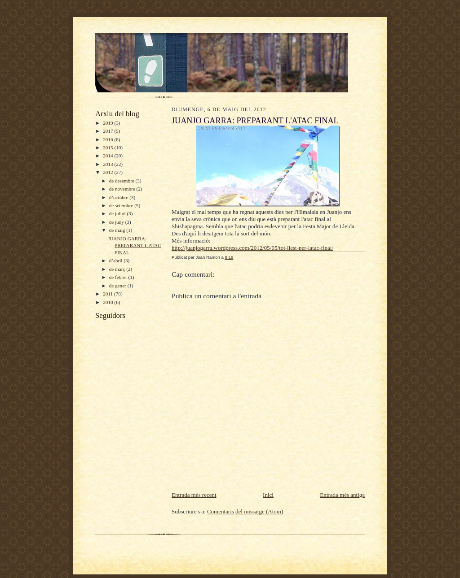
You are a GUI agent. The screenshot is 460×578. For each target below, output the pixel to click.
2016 (108, 139)
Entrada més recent (194, 494)
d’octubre (119, 197)
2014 (108, 155)
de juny (117, 222)
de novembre (123, 188)
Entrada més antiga (342, 494)
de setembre (121, 205)
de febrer (118, 277)
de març (117, 269)
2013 (108, 164)
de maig (117, 230)
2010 (108, 302)
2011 (108, 293)
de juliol (118, 213)
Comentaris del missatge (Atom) (245, 511)
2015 (108, 147)
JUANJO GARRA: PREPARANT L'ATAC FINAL (134, 245)
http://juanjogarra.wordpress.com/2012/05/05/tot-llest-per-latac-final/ (252, 247)
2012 (108, 172)
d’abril (116, 260)
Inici (268, 494)
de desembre (122, 180)
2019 (108, 123)
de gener (118, 285)
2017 (108, 131)
